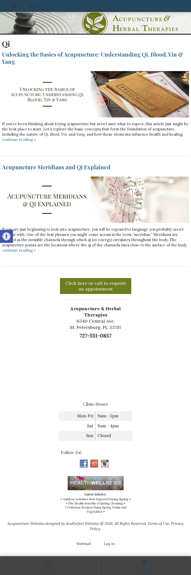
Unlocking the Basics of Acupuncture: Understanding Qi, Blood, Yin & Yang (92, 58)
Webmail (83, 543)
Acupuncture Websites (26, 523)
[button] (6, 236)
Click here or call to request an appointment (95, 286)
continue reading (19, 139)
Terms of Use (158, 523)
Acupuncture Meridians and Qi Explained (56, 167)
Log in (109, 543)
